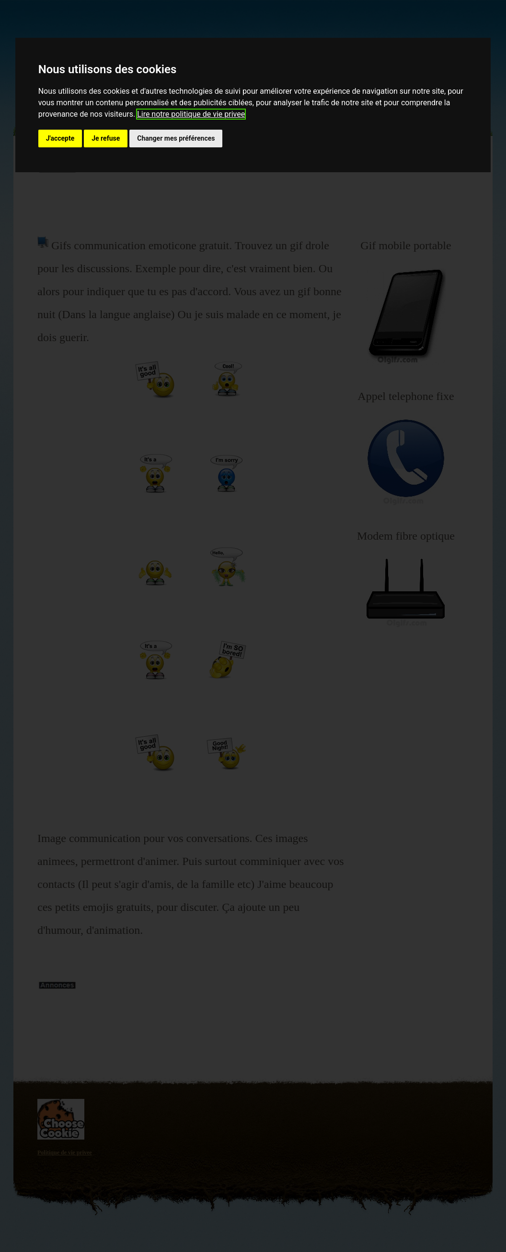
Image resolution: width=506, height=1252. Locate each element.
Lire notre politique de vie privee (191, 114)
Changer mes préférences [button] (176, 138)
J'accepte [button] (60, 138)
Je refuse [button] (106, 138)
